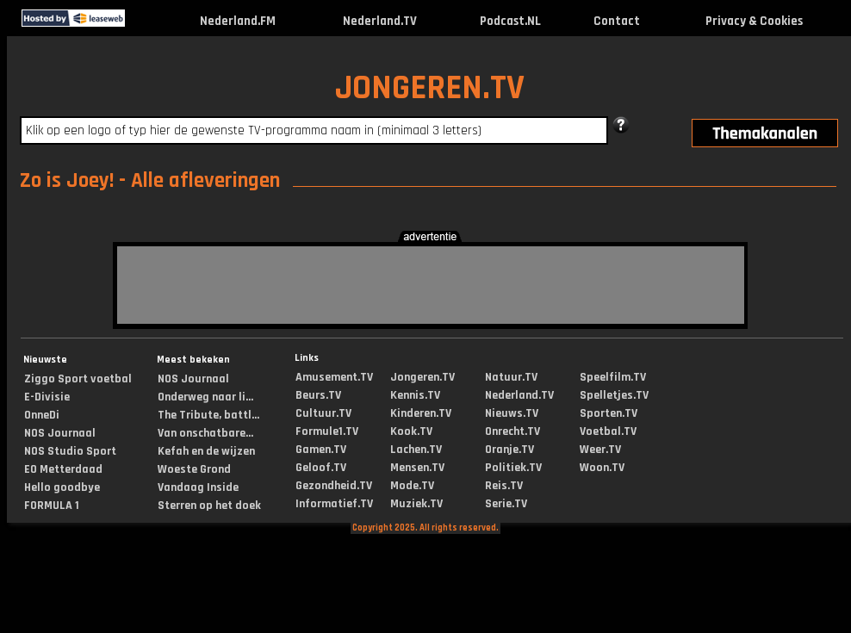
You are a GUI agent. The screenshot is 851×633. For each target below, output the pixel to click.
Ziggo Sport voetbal (78, 379)
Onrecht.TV (512, 431)
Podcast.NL (510, 21)
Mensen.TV (417, 467)
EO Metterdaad (63, 469)
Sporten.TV (608, 413)
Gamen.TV (320, 449)
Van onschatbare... (205, 433)
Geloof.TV (320, 467)
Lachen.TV (416, 449)
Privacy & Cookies (754, 21)
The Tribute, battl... (208, 415)
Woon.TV (602, 467)
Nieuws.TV (511, 413)
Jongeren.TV (422, 377)
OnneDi (41, 415)
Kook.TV (411, 431)
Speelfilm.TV (613, 377)
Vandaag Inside (198, 487)
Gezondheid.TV (333, 485)
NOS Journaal (60, 433)
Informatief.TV (334, 504)
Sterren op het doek (209, 505)
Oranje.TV (509, 449)
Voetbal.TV (608, 431)
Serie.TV (506, 504)
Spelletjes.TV (614, 395)
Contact (616, 21)
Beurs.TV (318, 395)
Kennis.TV (415, 395)
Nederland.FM (238, 21)
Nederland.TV (380, 21)
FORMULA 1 (51, 505)
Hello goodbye (62, 487)
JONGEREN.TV (430, 88)
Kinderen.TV (420, 413)
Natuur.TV (511, 377)
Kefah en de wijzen (206, 451)
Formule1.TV (326, 431)
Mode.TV (412, 485)
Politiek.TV (513, 467)
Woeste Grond (194, 469)
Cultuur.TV (323, 413)
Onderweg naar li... (205, 397)
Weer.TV (600, 449)
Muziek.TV (416, 504)
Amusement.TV (334, 377)
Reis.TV (504, 485)
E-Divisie (47, 397)
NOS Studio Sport (70, 451)
